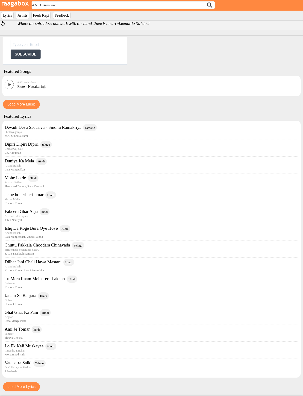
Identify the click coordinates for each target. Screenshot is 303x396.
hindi (44, 212)
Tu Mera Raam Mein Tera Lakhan (35, 278)
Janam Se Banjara (20, 295)
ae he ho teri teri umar (24, 194)
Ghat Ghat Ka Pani (21, 312)
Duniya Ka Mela (19, 160)
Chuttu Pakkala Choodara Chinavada (37, 245)
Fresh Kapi (41, 15)
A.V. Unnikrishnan (26, 82)
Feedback (62, 15)
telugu (46, 144)
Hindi (41, 161)
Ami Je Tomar (17, 329)
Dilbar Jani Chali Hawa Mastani (33, 261)
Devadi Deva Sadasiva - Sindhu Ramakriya (43, 127)
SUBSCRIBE (25, 54)
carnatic (90, 127)
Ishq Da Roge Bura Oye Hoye (31, 228)
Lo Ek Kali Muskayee (24, 345)
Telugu (78, 245)
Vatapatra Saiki (18, 362)
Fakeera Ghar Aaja (21, 211)
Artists (22, 15)
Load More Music (21, 104)
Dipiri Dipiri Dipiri (21, 144)
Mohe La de (15, 177)
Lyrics (7, 15)
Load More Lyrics (21, 387)
